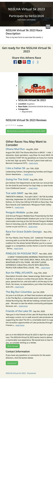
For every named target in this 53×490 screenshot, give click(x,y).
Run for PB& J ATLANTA (19, 272)
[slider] (11, 125)
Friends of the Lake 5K (19, 311)
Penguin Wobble (15, 212)
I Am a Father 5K (15, 168)
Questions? (12, 363)
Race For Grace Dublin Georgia (24, 231)
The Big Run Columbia (19, 291)
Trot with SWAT (14, 193)
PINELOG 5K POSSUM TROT (22, 253)
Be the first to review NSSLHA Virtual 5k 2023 (26, 131)
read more (33, 163)
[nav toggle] (48, 26)
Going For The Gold (17, 179)
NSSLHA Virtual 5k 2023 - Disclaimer (21, 373)
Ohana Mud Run (15, 149)
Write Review (12, 346)
